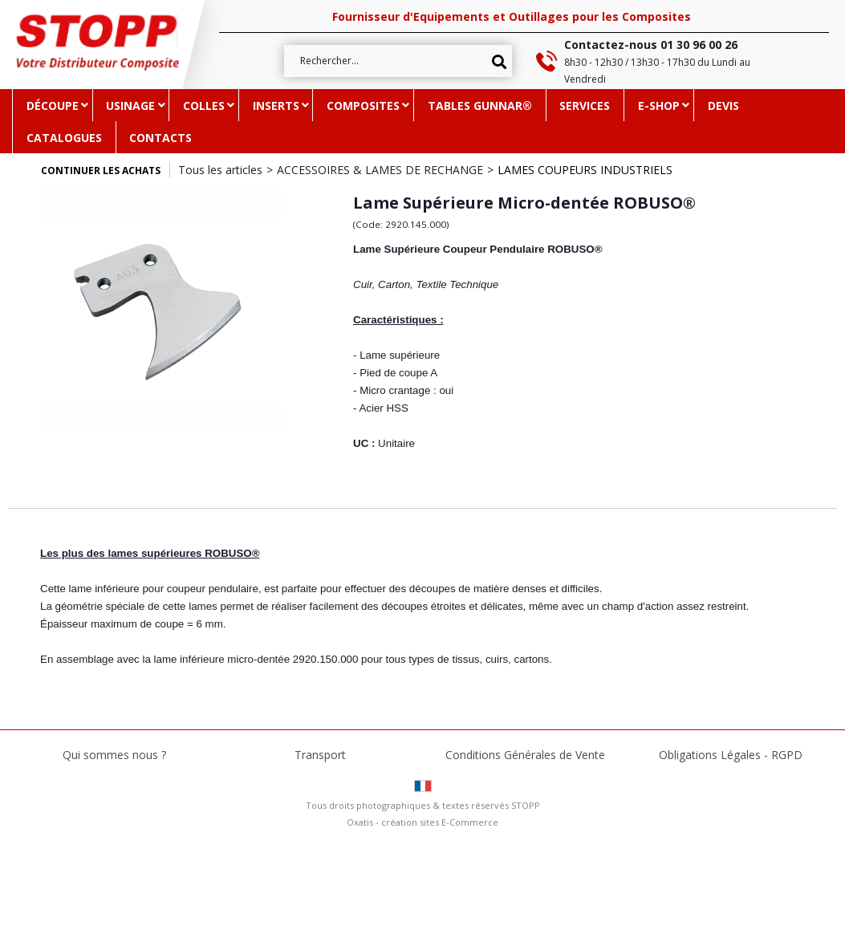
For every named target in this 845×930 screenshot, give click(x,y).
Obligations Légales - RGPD (730, 754)
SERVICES (584, 105)
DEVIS (723, 105)
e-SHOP (659, 105)
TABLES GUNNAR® (480, 105)
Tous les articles (220, 169)
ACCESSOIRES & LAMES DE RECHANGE (380, 169)
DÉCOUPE (52, 105)
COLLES (204, 105)
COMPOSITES (363, 105)
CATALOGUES (64, 137)
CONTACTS (160, 137)
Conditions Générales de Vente (525, 754)
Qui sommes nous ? (114, 754)
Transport (320, 754)
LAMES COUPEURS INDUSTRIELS (585, 169)
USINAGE (130, 105)
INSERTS (276, 105)
